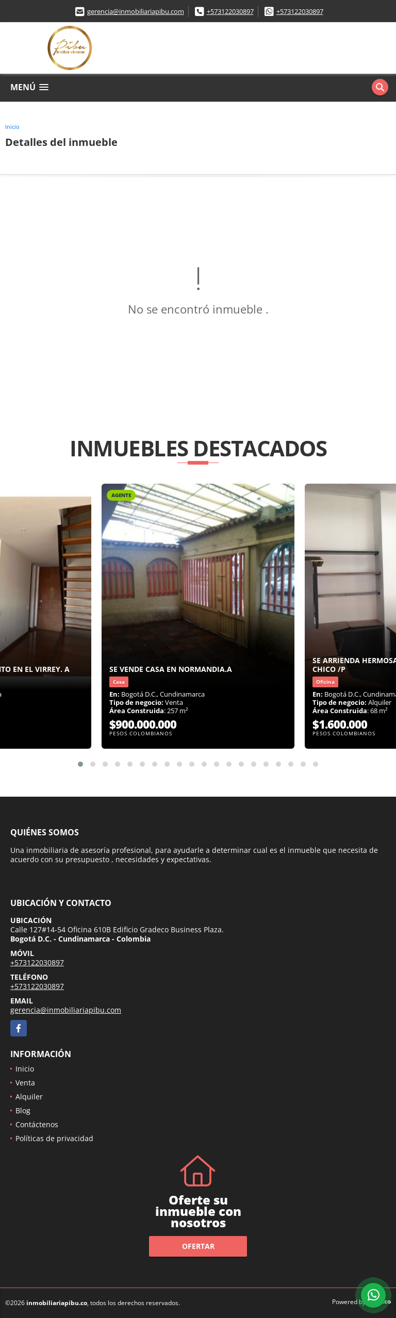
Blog (22, 1110)
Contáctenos (36, 1124)
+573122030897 (230, 11)
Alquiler (29, 1096)
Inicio (12, 126)
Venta (25, 1083)
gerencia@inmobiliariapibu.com (135, 11)
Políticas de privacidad (54, 1138)
